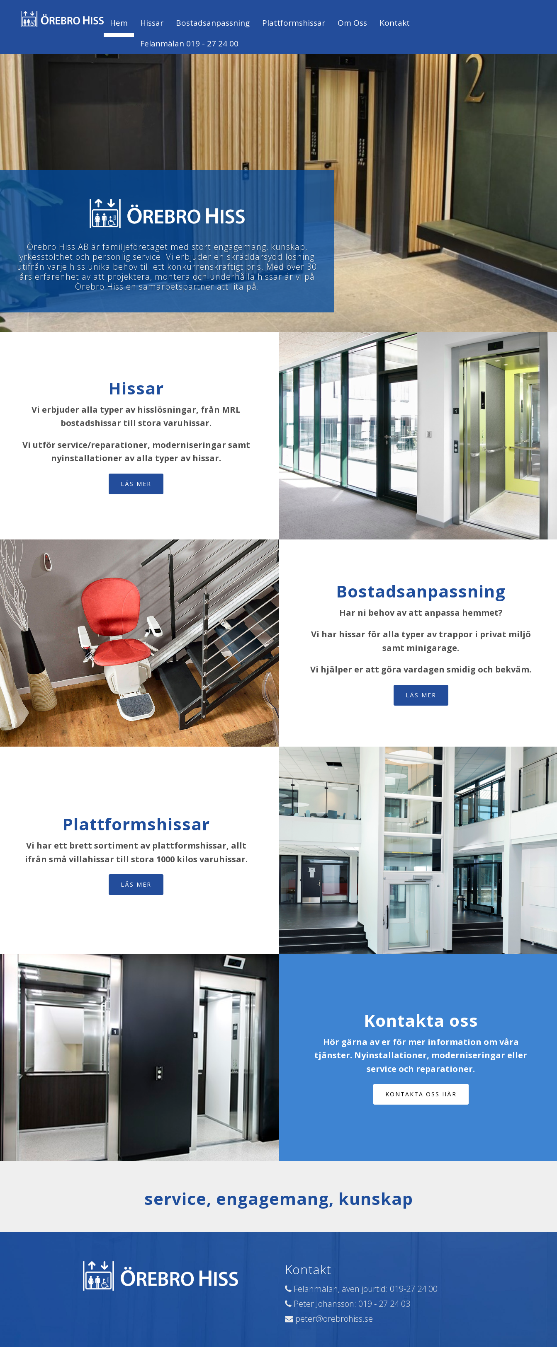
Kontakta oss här (421, 1094)
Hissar (151, 22)
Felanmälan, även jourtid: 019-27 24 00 (361, 1288)
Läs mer (136, 484)
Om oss (352, 22)
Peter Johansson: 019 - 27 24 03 (347, 1303)
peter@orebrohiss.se (329, 1318)
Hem (119, 22)
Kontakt (394, 22)
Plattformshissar (293, 22)
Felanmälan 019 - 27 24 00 (189, 43)
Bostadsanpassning (213, 22)
